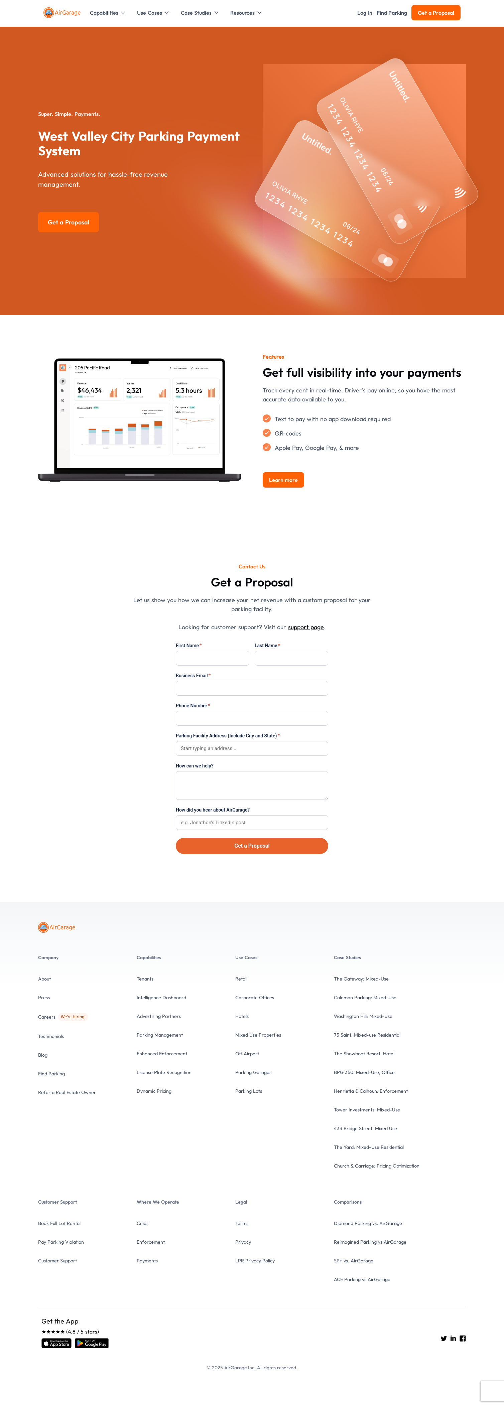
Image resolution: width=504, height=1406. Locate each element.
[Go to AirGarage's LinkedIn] (453, 1338)
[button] (108, 12)
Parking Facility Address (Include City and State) (228, 735)
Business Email (193, 675)
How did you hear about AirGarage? (213, 810)
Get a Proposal (252, 846)
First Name (189, 645)
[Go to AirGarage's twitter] (443, 1338)
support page (306, 627)
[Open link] (56, 1343)
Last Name (267, 645)
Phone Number (193, 705)
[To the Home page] (62, 12)
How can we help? (195, 765)
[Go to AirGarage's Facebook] (462, 1338)
